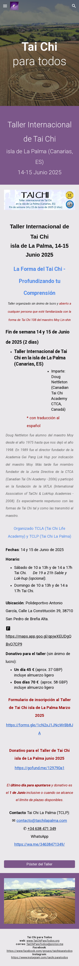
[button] (5, 6)
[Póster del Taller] (39, 864)
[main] (39, 54)
